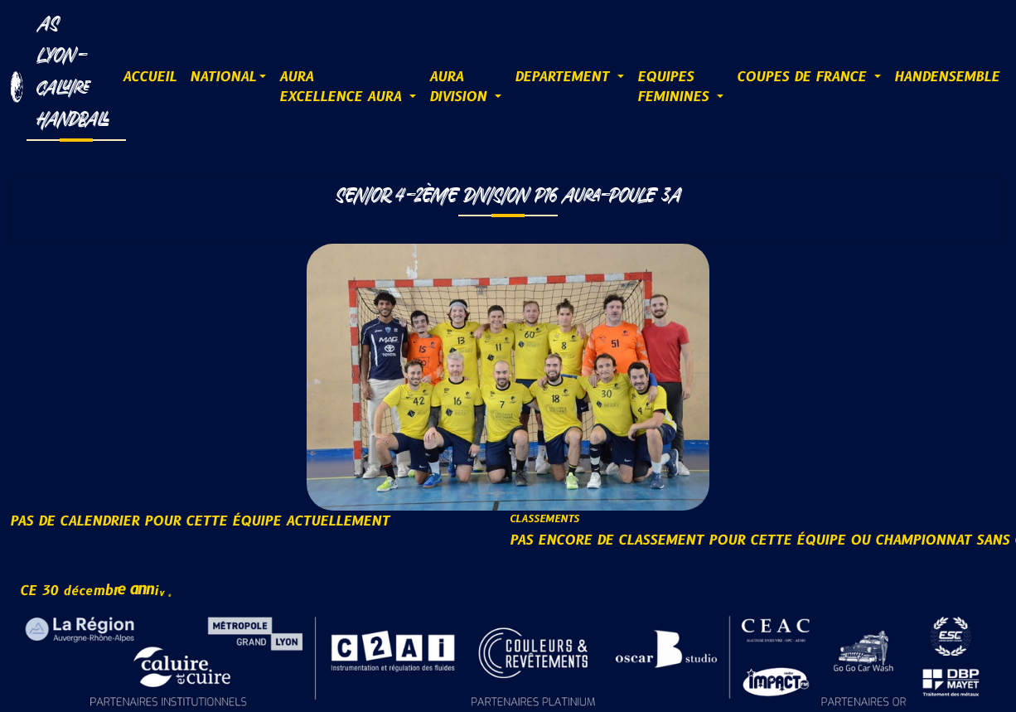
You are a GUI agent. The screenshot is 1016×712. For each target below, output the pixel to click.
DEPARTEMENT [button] (564, 77)
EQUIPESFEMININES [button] (675, 87)
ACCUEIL (150, 77)
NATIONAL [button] (223, 77)
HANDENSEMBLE (946, 77)
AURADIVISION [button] (460, 87)
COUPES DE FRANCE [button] (804, 77)
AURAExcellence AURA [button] (342, 87)
